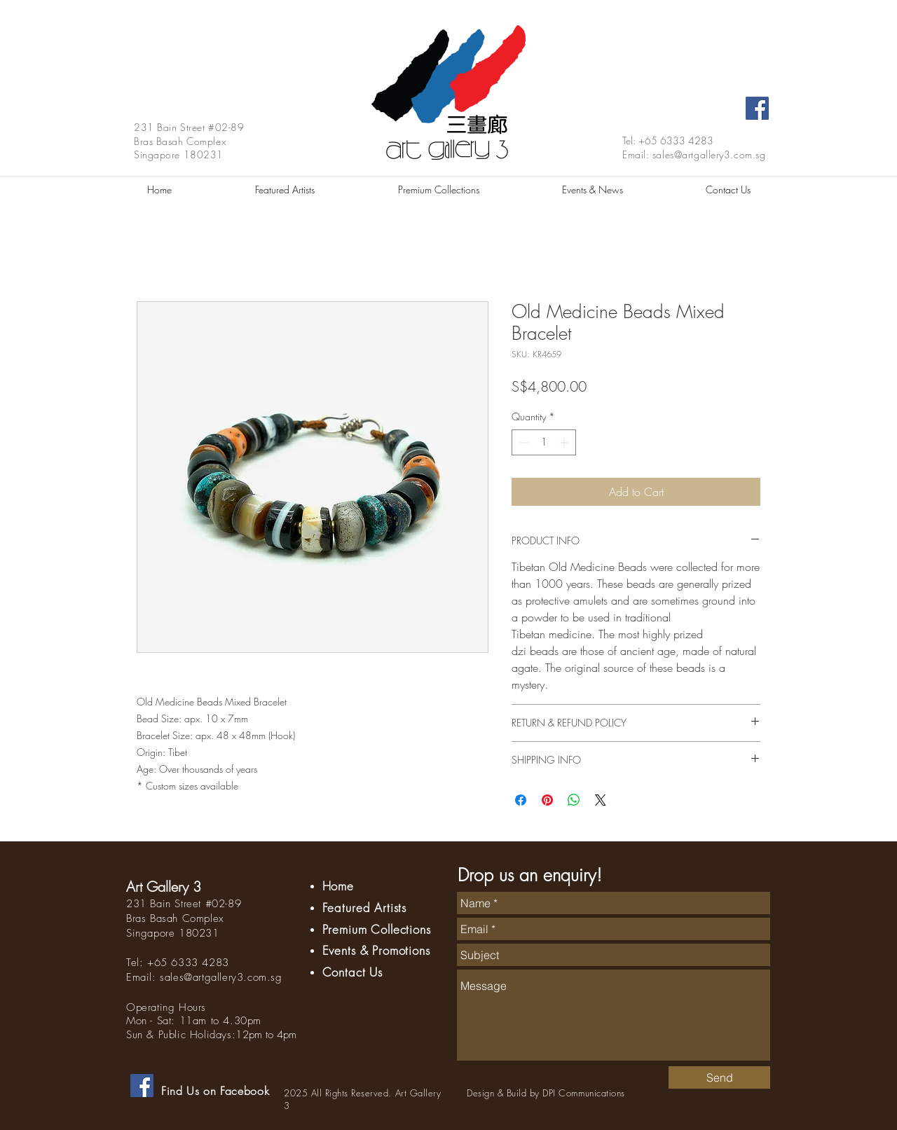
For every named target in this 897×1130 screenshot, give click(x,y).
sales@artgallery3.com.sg (708, 154)
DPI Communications (583, 1093)
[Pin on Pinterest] (547, 800)
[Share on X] (600, 800)
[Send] (719, 1077)
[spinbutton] (543, 442)
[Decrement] (522, 442)
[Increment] (565, 442)
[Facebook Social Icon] (757, 108)
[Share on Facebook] (520, 800)
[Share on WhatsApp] (574, 800)
